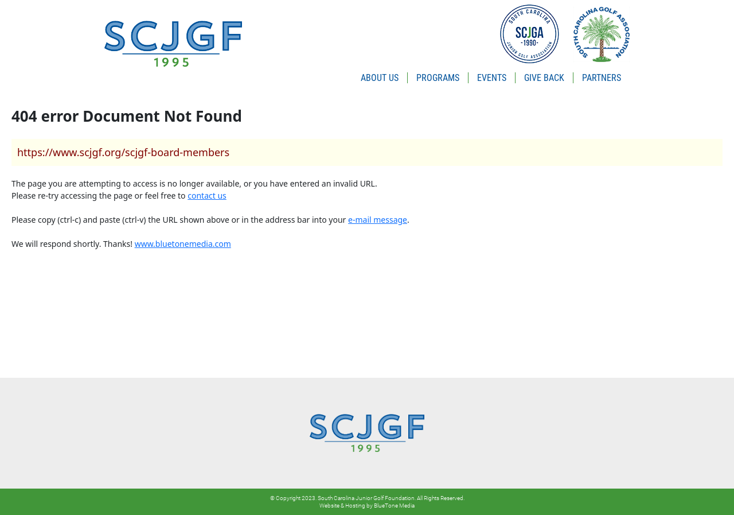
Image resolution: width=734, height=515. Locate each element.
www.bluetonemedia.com (183, 243)
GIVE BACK (544, 77)
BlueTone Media (394, 505)
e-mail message (377, 219)
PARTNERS (601, 77)
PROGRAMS (437, 77)
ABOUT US (380, 77)
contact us (207, 195)
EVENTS (491, 77)
